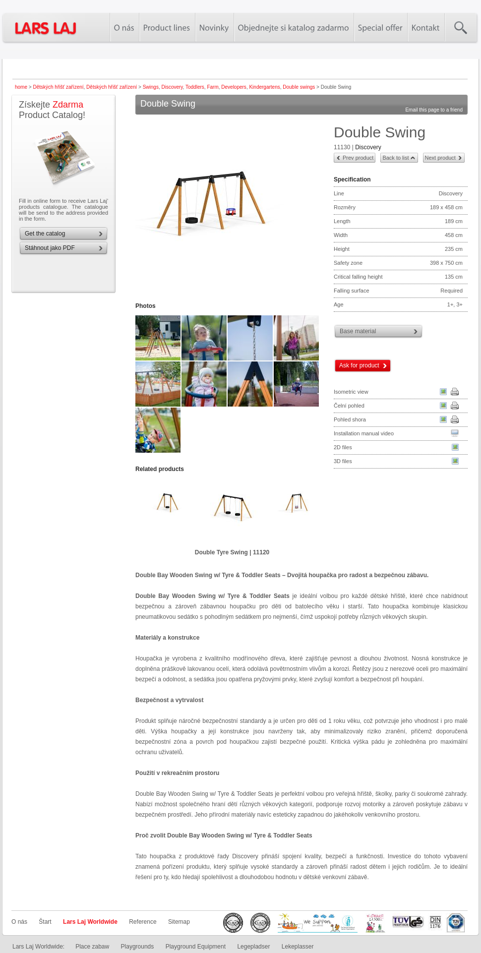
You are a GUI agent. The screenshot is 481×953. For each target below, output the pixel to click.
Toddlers (194, 87)
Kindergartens (264, 87)
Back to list (395, 158)
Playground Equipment (196, 946)
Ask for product (359, 365)
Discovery (171, 87)
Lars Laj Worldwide (90, 921)
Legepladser (253, 946)
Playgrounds (137, 946)
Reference (142, 921)
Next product (440, 158)
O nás (19, 921)
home (21, 87)
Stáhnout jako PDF (50, 247)
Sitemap (179, 921)
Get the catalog (45, 233)
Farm (212, 87)
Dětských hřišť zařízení (58, 87)
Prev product (358, 158)
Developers (233, 87)
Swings (151, 87)
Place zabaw (92, 946)
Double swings (299, 87)
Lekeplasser (298, 946)
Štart (45, 921)
